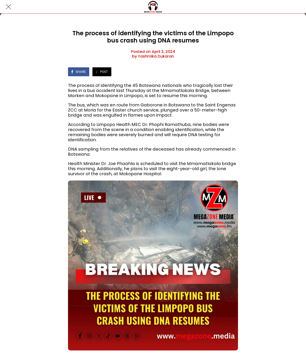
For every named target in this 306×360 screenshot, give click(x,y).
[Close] (8, 6)
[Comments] (233, 72)
